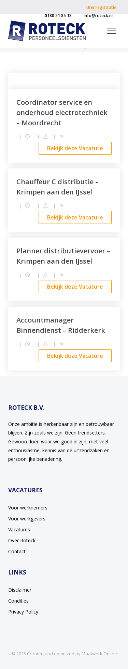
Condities (18, 600)
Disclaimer (19, 589)
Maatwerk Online (99, 654)
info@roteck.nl (98, 15)
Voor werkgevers (26, 518)
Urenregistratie (101, 7)
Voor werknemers (27, 507)
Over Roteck (21, 540)
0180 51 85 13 (58, 15)
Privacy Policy (23, 611)
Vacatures (19, 529)
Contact (17, 551)
